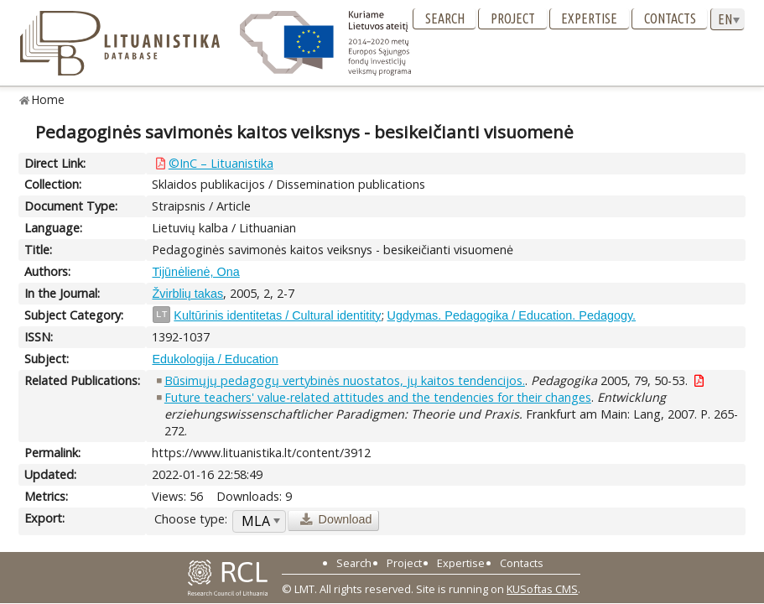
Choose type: (190, 519)
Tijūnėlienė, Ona (195, 272)
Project (513, 18)
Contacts (670, 18)
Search (445, 18)
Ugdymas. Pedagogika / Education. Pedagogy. (512, 315)
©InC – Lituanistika (221, 163)
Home (48, 99)
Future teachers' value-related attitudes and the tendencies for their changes (377, 397)
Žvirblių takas (187, 293)
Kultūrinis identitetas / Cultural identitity (277, 315)
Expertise (589, 18)
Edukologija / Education (215, 359)
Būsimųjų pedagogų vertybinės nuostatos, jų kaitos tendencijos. (344, 380)
